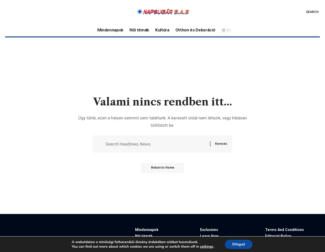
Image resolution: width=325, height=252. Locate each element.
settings (206, 246)
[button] (309, 12)
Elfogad (238, 244)
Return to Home (162, 168)
